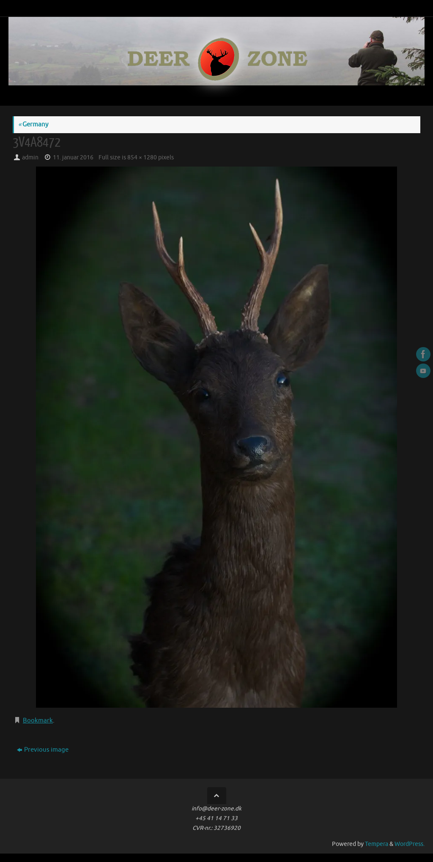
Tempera (376, 844)
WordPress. (410, 844)
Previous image (43, 750)
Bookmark (38, 721)
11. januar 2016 (73, 157)
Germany (33, 124)
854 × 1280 (142, 157)
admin (30, 157)
